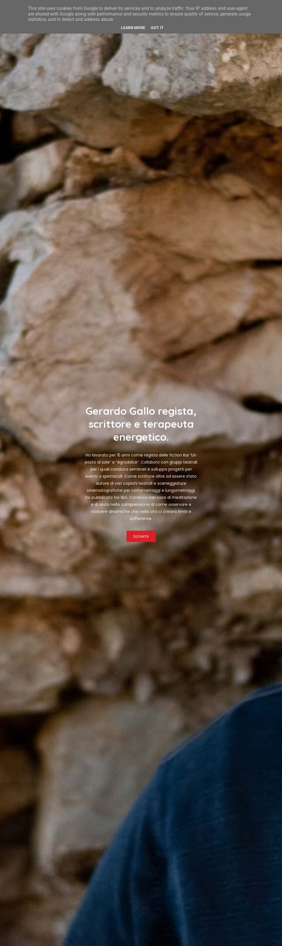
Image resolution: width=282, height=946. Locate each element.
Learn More (133, 27)
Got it (157, 27)
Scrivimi (141, 536)
